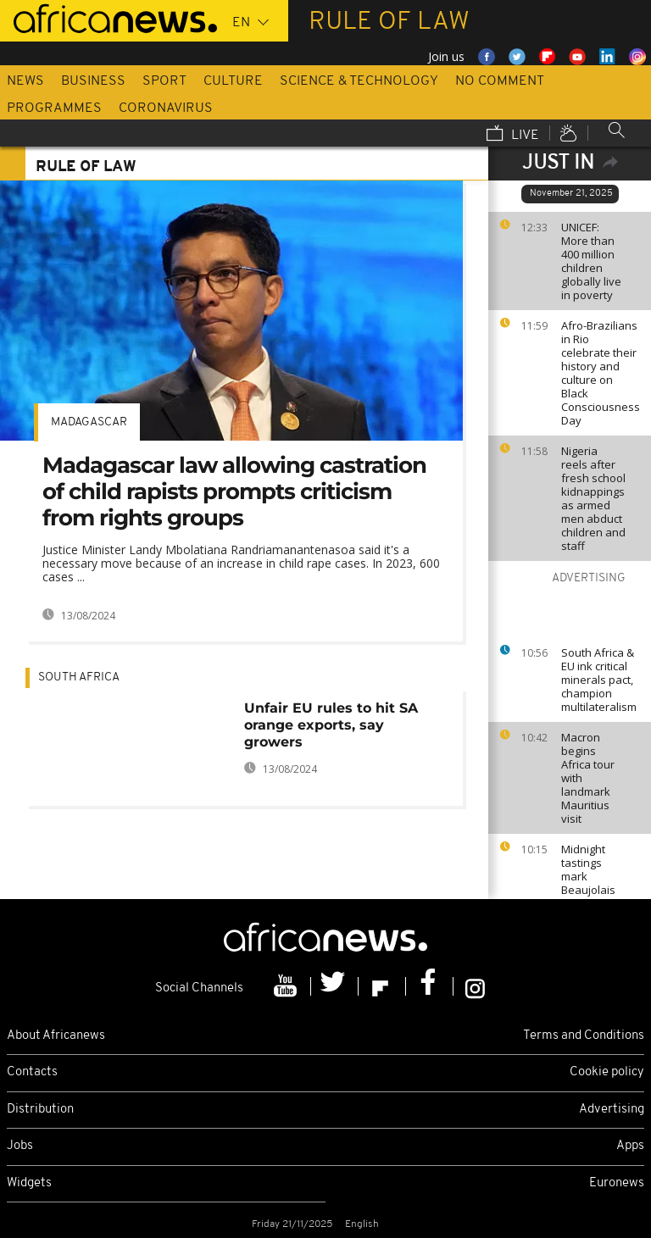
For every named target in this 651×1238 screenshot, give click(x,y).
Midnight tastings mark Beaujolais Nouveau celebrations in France (593, 889)
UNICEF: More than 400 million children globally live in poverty (591, 261)
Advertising (611, 1109)
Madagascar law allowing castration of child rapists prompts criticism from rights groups (234, 491)
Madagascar (89, 422)
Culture (233, 81)
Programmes (54, 108)
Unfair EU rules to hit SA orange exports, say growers (331, 725)
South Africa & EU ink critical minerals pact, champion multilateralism (599, 679)
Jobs (20, 1146)
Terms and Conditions (583, 1036)
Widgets (29, 1183)
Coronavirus (166, 108)
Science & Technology (359, 81)
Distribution (40, 1109)
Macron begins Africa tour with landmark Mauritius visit (588, 777)
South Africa (79, 677)
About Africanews (56, 1036)
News (25, 81)
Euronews (616, 1183)
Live (513, 134)
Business (93, 81)
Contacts (32, 1072)
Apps (630, 1146)
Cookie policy (607, 1072)
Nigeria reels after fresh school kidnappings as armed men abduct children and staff (593, 498)
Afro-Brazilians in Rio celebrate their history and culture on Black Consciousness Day (600, 373)
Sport (164, 81)
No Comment (499, 81)
